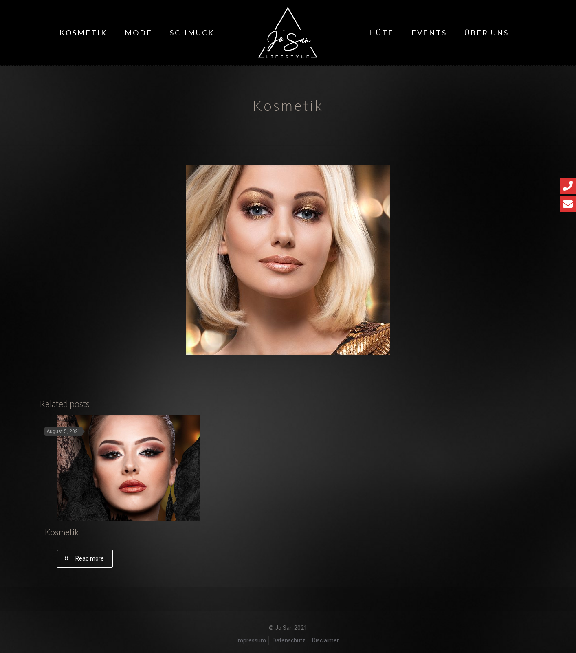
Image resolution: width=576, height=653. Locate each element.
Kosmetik (61, 532)
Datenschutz (289, 640)
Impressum (251, 640)
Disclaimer (325, 640)
